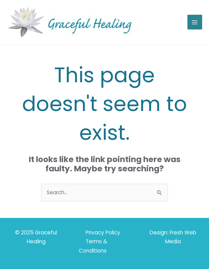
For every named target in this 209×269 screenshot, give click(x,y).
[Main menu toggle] (194, 22)
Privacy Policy (103, 232)
